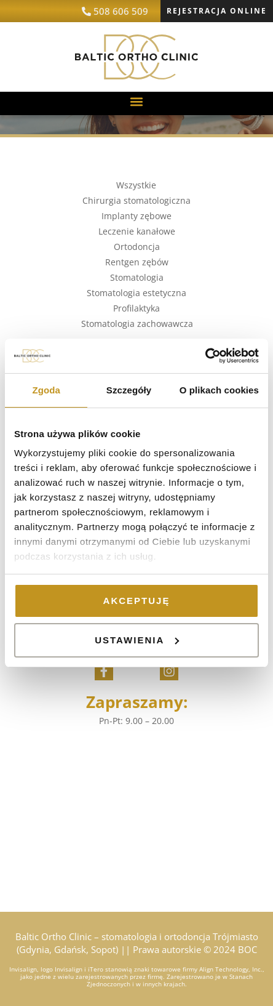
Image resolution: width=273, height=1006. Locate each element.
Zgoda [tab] (46, 390)
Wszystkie (136, 185)
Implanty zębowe (136, 216)
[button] (137, 102)
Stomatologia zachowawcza (137, 323)
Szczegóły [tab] (128, 390)
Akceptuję (136, 600)
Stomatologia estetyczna (136, 293)
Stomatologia (137, 277)
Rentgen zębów (136, 262)
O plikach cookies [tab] (219, 390)
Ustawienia (137, 640)
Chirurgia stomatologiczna (136, 200)
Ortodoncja (137, 246)
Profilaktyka (136, 308)
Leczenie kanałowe (136, 231)
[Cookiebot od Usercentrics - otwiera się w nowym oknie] (205, 356)
